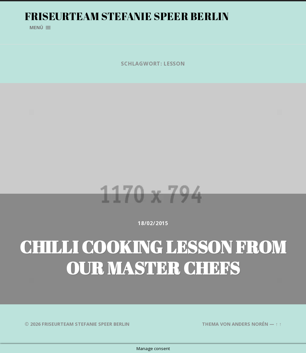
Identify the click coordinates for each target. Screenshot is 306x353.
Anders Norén (250, 324)
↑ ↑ (278, 324)
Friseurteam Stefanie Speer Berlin (127, 16)
